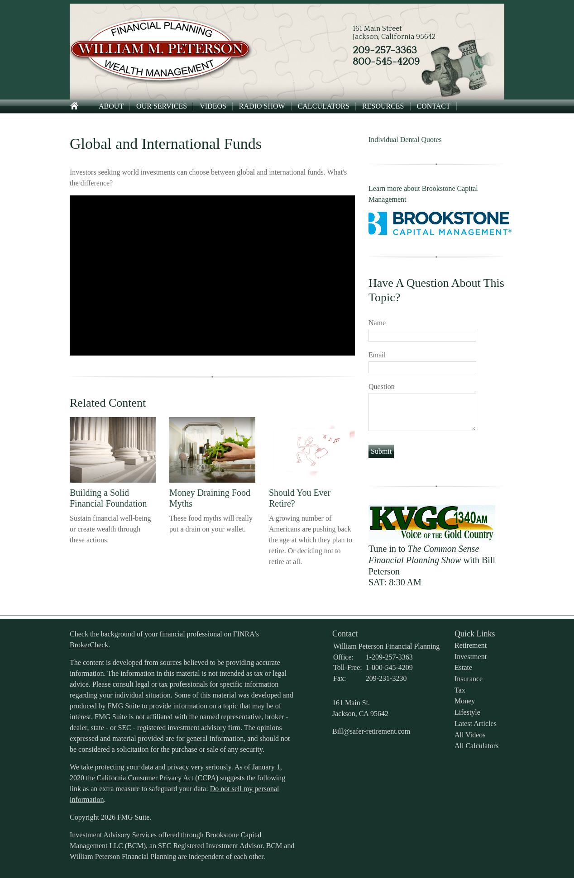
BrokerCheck (89, 645)
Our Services (161, 106)
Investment (470, 656)
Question (381, 386)
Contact (433, 106)
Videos (213, 106)
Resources (383, 106)
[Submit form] (381, 451)
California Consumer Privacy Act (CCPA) (158, 778)
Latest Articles (475, 723)
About (111, 106)
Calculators (323, 106)
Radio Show (262, 106)
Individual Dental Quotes (405, 139)
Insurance (468, 679)
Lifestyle (467, 712)
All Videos (470, 735)
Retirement (470, 645)
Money (464, 701)
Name (377, 323)
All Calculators (476, 746)
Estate (463, 667)
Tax (459, 690)
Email (377, 355)
